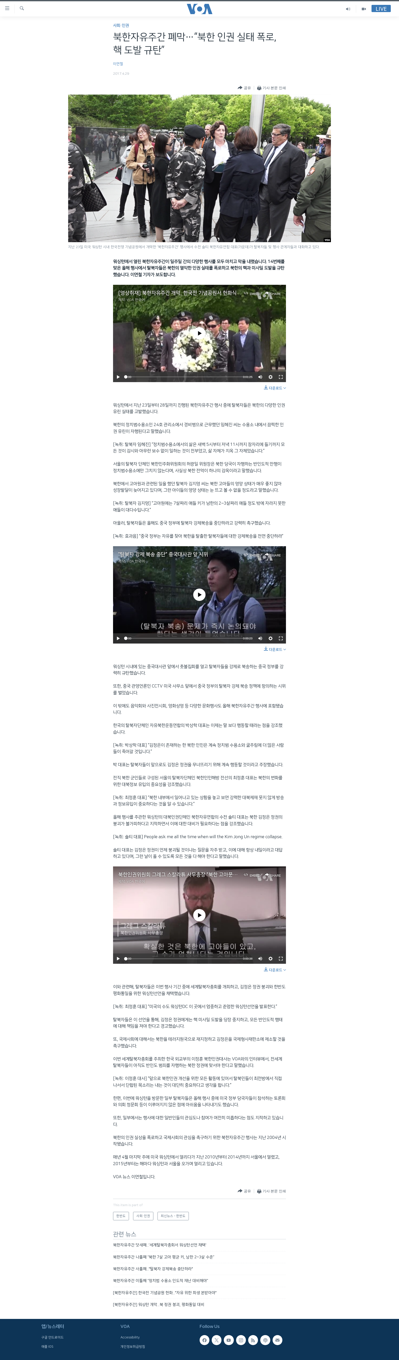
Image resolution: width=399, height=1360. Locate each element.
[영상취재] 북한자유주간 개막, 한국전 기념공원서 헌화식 (177, 293)
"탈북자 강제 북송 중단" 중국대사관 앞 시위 (163, 554)
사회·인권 (121, 25)
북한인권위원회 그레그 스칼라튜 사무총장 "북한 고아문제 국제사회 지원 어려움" (201, 874)
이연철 (118, 64)
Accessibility (130, 1337)
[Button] (244, 88)
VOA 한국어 (136, 300)
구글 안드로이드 (52, 1337)
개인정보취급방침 (132, 1346)
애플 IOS (47, 1346)
